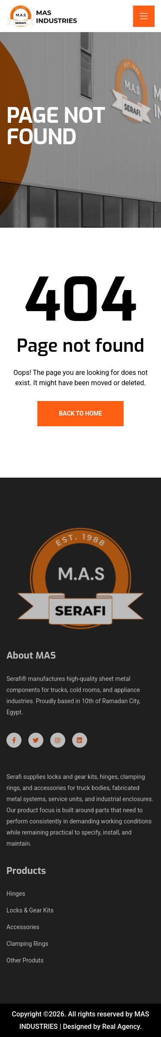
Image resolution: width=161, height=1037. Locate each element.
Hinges (15, 895)
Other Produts (24, 962)
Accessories (22, 928)
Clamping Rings (27, 945)
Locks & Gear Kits (30, 912)
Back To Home (80, 413)
